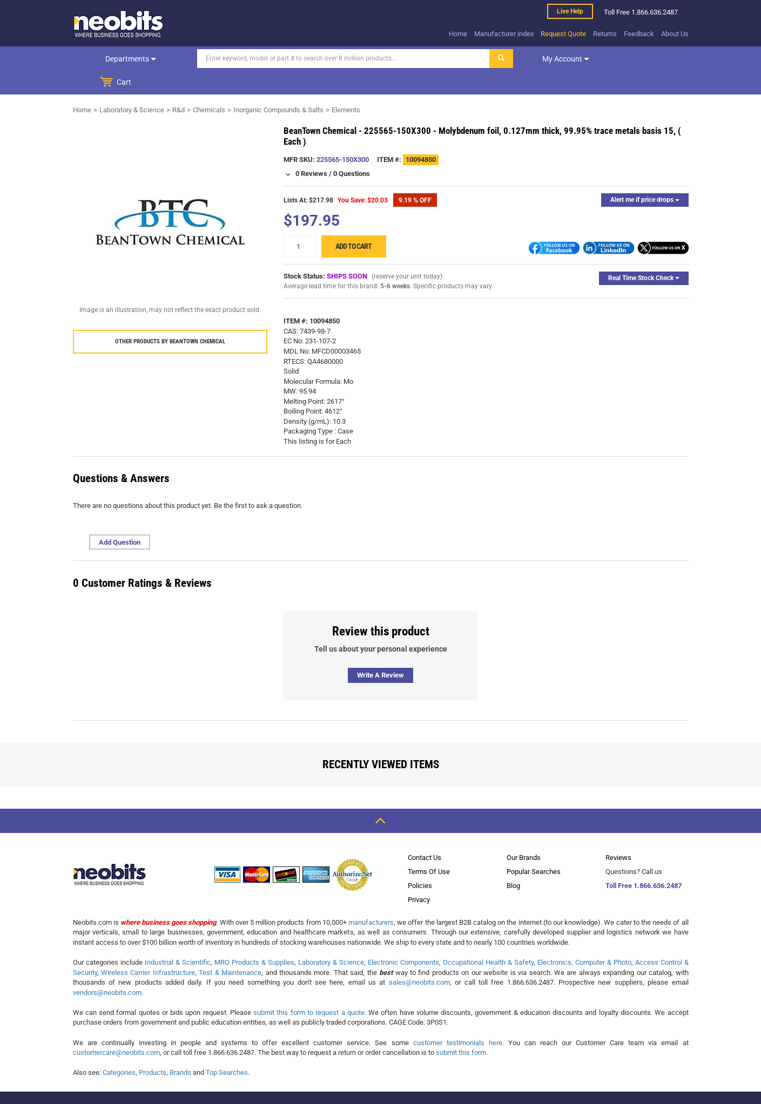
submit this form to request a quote (309, 989)
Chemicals (209, 86)
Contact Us (424, 834)
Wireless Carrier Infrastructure (148, 949)
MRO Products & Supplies (254, 938)
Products (152, 1049)
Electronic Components (403, 938)
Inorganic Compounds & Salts (278, 86)
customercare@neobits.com (116, 1029)
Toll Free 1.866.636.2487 (643, 862)
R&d (178, 86)
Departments (117, 59)
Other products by (170, 317)
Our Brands (524, 834)
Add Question (119, 518)
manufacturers (371, 899)
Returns (605, 34)
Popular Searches (534, 848)
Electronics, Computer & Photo (584, 938)
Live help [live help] (570, 11)
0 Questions (351, 150)
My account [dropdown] (538, 59)
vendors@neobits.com (107, 969)
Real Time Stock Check (643, 254)
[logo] (119, 24)
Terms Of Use (429, 848)
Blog (513, 862)
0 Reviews (311, 150)
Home (458, 34)
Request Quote (563, 34)
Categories (119, 1049)
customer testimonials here (457, 1019)
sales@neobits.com (419, 958)
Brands (180, 1049)
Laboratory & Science (131, 86)
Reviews (618, 834)
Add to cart (353, 222)
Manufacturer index (504, 34)
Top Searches (227, 1049)
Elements (346, 86)
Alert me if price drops (644, 176)
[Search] (316, 58)
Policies (420, 862)
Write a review (380, 651)
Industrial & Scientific (178, 938)
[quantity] (300, 223)
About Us (675, 34)
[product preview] (170, 198)
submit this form (461, 1029)
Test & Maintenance (230, 949)
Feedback (639, 34)
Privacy (419, 876)
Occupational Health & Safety (488, 938)
